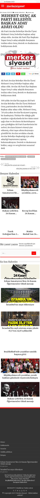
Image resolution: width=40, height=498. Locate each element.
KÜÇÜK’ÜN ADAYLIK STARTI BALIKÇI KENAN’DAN (15, 164)
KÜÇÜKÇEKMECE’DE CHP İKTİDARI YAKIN (25, 168)
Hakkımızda (4, 445)
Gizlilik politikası (6, 452)
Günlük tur (19, 488)
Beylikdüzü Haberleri (12, 480)
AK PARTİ (31, 156)
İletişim (3, 455)
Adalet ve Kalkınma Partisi (15, 156)
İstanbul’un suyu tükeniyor (11, 470)
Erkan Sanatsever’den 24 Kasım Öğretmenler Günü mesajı (19, 463)
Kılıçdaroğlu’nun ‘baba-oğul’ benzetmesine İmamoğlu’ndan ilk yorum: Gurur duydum (20, 477)
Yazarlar (3, 449)
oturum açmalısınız (26, 245)
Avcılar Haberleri (20, 12)
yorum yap (30, 12)
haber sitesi (29, 488)
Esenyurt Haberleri (20, 482)
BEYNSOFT (11, 488)
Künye (2, 442)
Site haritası (9, 475)
